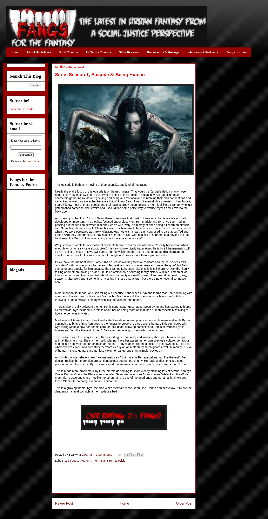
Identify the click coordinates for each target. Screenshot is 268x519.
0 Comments (104, 454)
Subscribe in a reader (22, 109)
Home (124, 503)
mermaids (99, 460)
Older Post (184, 503)
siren (110, 460)
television (121, 460)
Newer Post (64, 503)
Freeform (85, 460)
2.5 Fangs (71, 460)
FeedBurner (33, 161)
